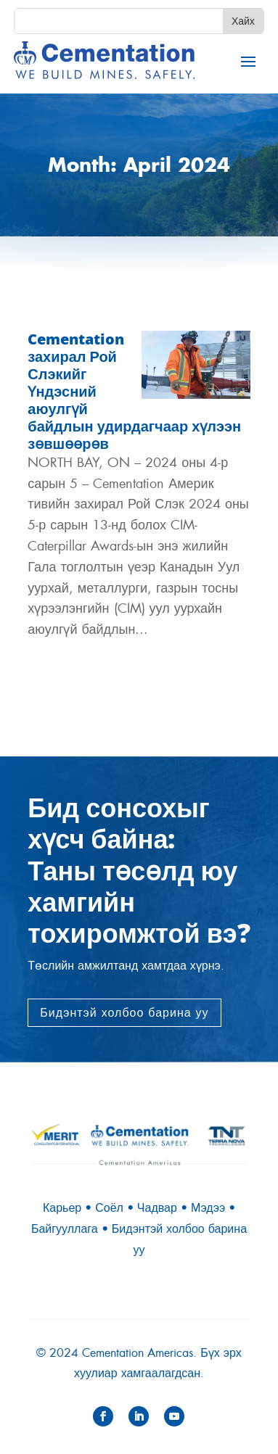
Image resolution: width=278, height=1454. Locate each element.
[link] (104, 60)
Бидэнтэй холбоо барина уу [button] (124, 1012)
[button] (248, 61)
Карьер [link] (62, 1207)
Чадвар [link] (157, 1207)
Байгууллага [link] (64, 1228)
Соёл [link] (109, 1207)
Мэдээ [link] (208, 1207)
